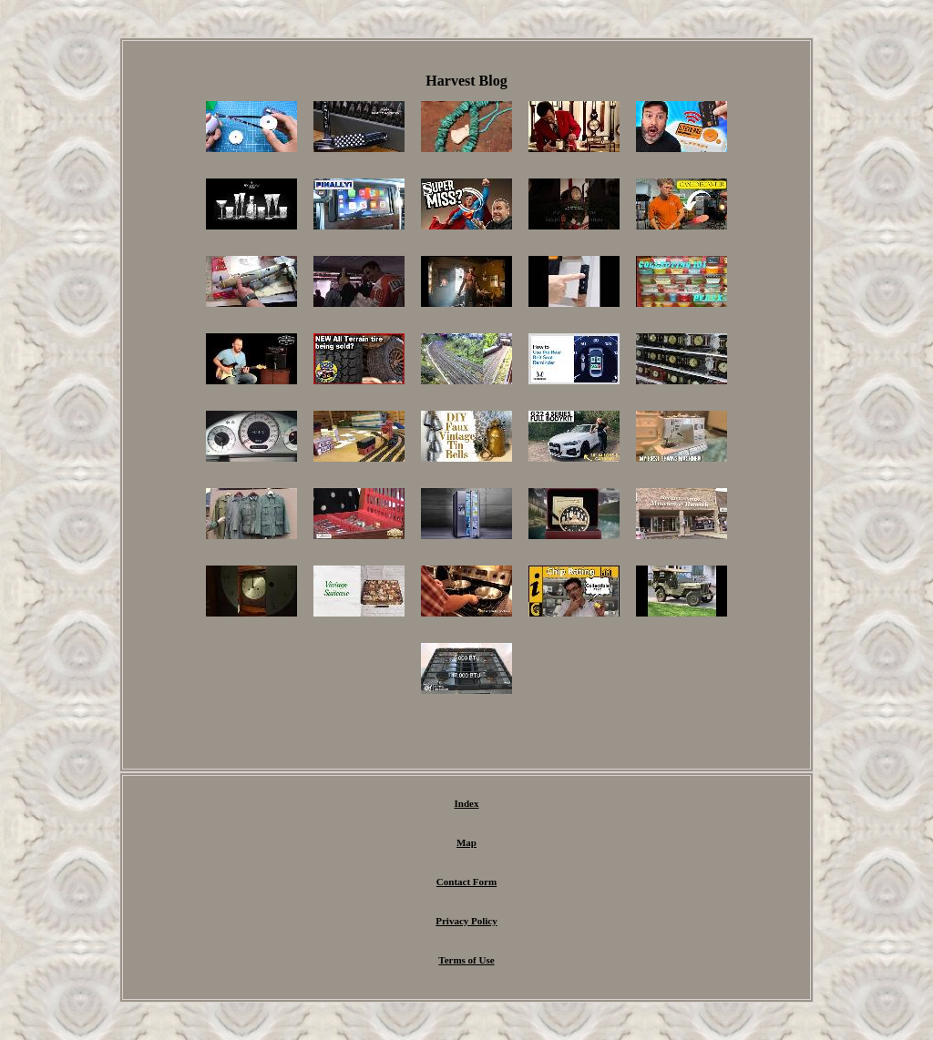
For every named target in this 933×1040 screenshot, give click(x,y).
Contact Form (466, 881)
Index (467, 803)
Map (466, 842)
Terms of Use (466, 959)
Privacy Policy (466, 920)
